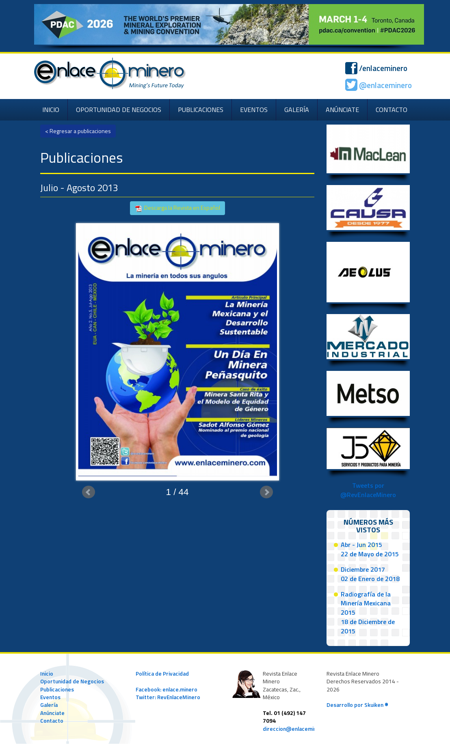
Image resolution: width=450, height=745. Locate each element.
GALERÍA (296, 109)
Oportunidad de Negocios (72, 681)
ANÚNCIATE (342, 109)
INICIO (50, 109)
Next (266, 492)
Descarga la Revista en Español (177, 208)
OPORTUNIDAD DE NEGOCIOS (118, 109)
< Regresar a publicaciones (78, 131)
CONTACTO (391, 109)
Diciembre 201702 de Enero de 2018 (370, 574)
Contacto (51, 721)
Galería (49, 705)
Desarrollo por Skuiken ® (357, 705)
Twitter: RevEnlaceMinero (168, 697)
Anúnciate (52, 713)
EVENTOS (254, 109)
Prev (88, 492)
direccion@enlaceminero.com (300, 729)
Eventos (50, 697)
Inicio (46, 674)
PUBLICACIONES (200, 109)
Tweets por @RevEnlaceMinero (368, 490)
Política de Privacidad (162, 674)
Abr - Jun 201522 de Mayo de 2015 (370, 549)
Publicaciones (57, 689)
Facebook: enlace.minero (166, 689)
